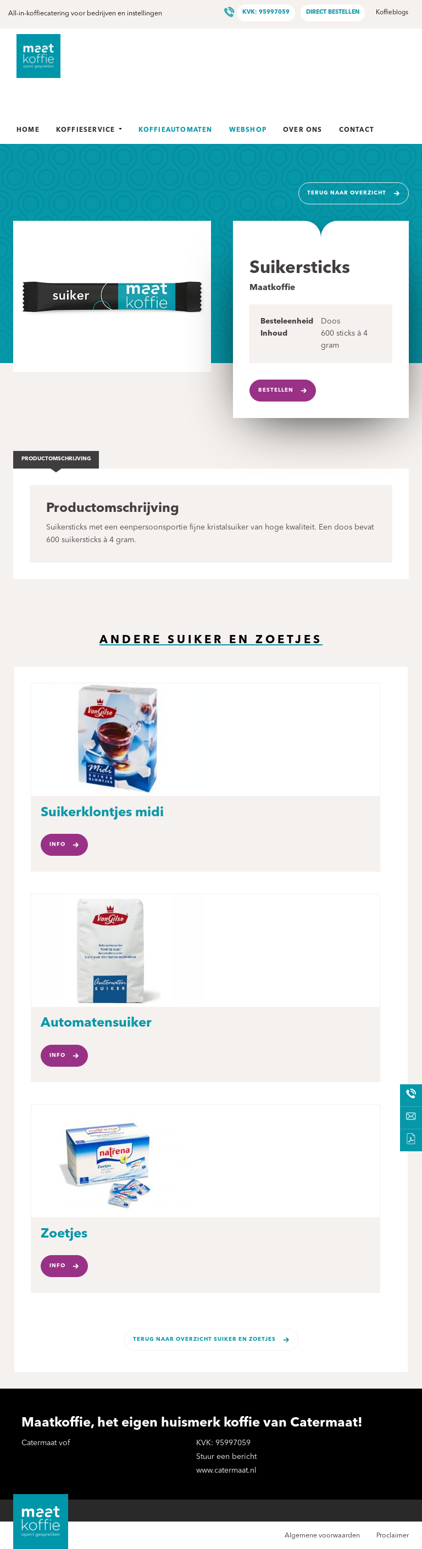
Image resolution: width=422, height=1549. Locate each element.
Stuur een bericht (226, 1457)
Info (57, 844)
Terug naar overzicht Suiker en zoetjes (204, 1339)
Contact (356, 130)
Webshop (247, 130)
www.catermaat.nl (226, 1470)
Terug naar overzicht (346, 193)
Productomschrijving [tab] (56, 458)
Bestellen (275, 390)
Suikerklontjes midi (102, 813)
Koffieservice (89, 130)
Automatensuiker (96, 1023)
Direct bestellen (332, 12)
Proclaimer (392, 1536)
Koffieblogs (392, 12)
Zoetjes (64, 1234)
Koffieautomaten (175, 130)
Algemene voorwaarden (322, 1536)
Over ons (303, 130)
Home (28, 130)
